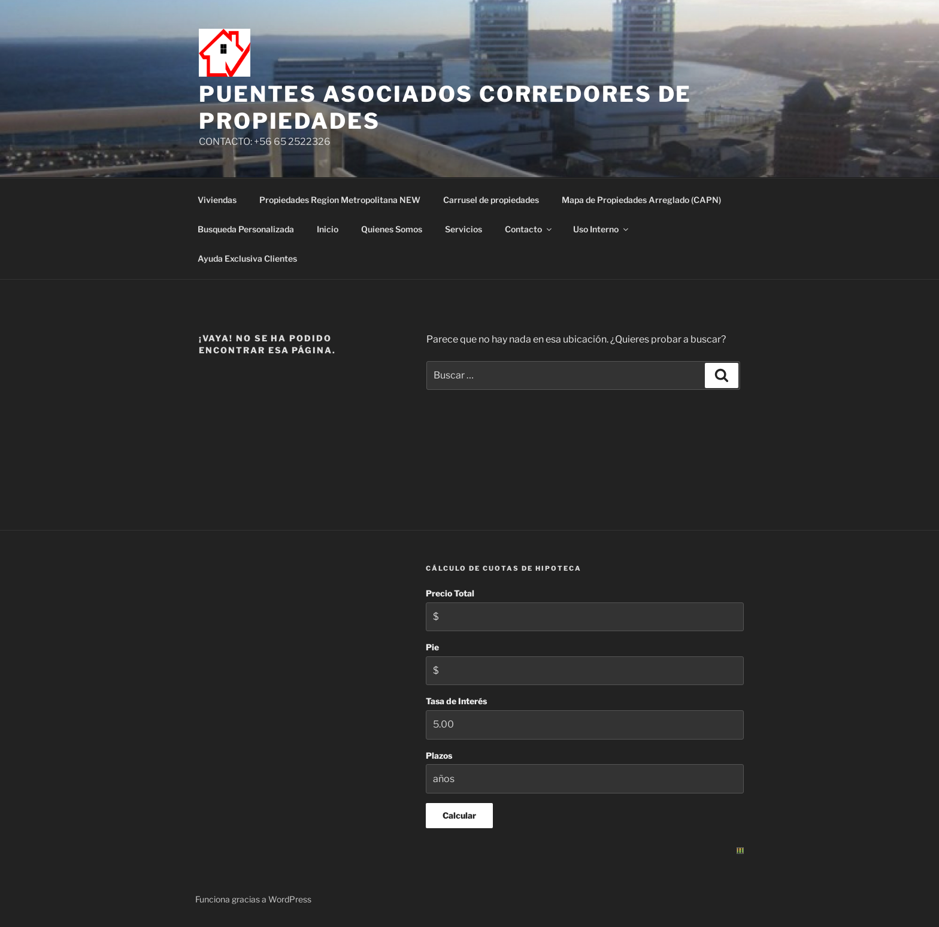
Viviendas (217, 200)
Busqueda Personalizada (246, 229)
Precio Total (450, 593)
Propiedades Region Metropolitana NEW (339, 200)
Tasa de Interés (456, 701)
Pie (432, 647)
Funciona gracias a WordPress (253, 899)
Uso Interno (601, 229)
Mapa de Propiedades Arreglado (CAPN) (641, 200)
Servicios (463, 229)
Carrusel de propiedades (491, 200)
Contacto (529, 229)
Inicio (327, 229)
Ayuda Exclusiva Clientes (247, 258)
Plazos (439, 755)
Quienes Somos (391, 229)
